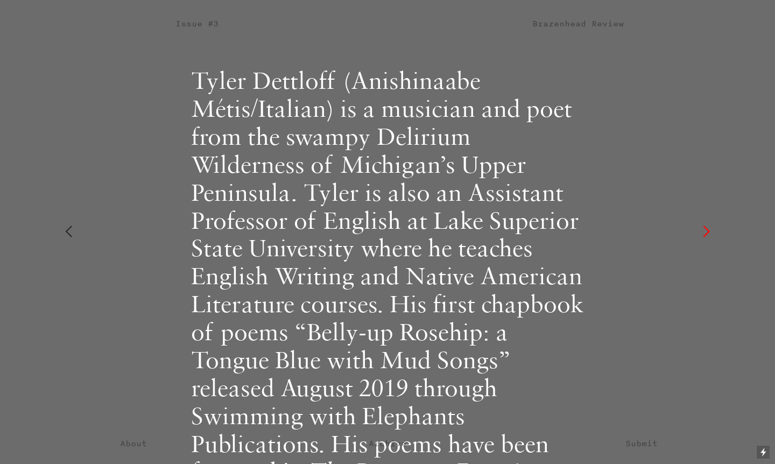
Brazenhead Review (578, 23)
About (133, 443)
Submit (641, 443)
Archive (387, 443)
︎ (68, 231)
